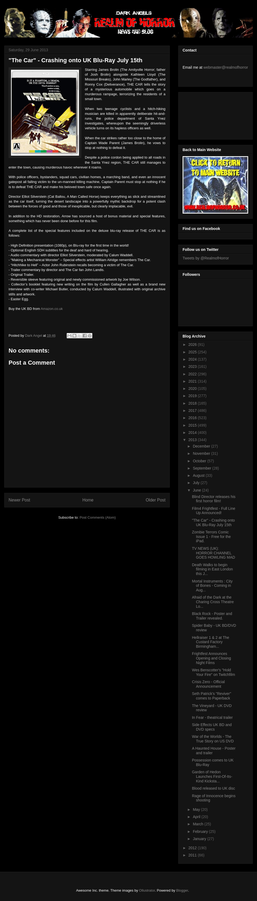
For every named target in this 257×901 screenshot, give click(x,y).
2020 (193, 388)
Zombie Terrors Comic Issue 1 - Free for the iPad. (211, 536)
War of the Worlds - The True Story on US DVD (213, 738)
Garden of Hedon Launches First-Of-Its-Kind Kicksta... (212, 776)
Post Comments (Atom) (98, 517)
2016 (193, 418)
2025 (193, 352)
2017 (193, 410)
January (200, 839)
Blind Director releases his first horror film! (214, 499)
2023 (193, 366)
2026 (193, 344)
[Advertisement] (207, 114)
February (201, 831)
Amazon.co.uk (52, 309)
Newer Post (19, 500)
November (202, 453)
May (197, 809)
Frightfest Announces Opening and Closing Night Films (211, 658)
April (197, 817)
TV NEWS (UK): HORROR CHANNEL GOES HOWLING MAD (213, 553)
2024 (193, 359)
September (202, 468)
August (199, 475)
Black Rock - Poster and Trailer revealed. (212, 615)
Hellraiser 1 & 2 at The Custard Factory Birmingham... (210, 642)
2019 (193, 396)
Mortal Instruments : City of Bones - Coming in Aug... (212, 585)
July (197, 483)
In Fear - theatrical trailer (212, 717)
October (200, 461)
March (198, 824)
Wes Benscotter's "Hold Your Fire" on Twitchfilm (213, 672)
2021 (193, 381)
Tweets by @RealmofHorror (206, 258)
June (197, 490)
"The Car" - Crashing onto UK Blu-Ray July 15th (213, 522)
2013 (193, 440)
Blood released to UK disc (213, 788)
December (202, 446)
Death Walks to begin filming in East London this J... (212, 569)
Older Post (155, 500)
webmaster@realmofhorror (225, 67)
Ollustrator (147, 890)
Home (88, 500)
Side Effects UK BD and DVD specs (212, 727)
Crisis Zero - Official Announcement (208, 684)
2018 (193, 403)
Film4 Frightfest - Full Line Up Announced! (213, 510)
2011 (193, 855)
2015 (193, 425)
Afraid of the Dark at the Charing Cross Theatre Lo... (213, 602)
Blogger (182, 890)
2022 (193, 374)
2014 (193, 432)
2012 (193, 848)
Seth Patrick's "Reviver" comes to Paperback (211, 695)
